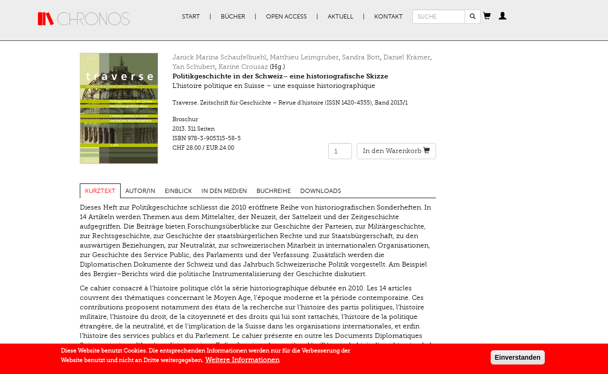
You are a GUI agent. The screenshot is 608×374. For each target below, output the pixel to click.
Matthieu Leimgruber (304, 57)
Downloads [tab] (320, 191)
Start (191, 16)
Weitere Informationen (242, 362)
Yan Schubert (193, 66)
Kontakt (388, 16)
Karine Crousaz (243, 66)
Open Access (286, 16)
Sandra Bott (361, 57)
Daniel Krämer (406, 57)
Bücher (233, 16)
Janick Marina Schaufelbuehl (219, 57)
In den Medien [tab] (224, 191)
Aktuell (340, 16)
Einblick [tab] (178, 191)
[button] (487, 16)
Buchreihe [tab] (273, 191)
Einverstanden (518, 360)
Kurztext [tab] (100, 191)
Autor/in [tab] (140, 191)
